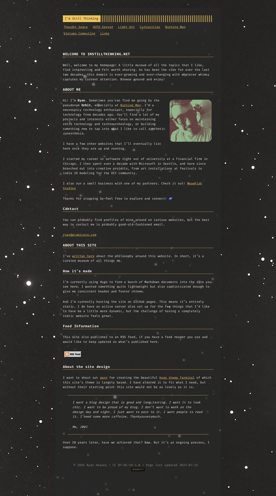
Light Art (126, 27)
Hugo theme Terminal (177, 378)
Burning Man (175, 27)
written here (83, 256)
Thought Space (76, 27)
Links (104, 33)
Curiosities (150, 27)
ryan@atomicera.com (79, 235)
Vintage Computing (79, 33)
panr (104, 378)
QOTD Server (103, 27)
